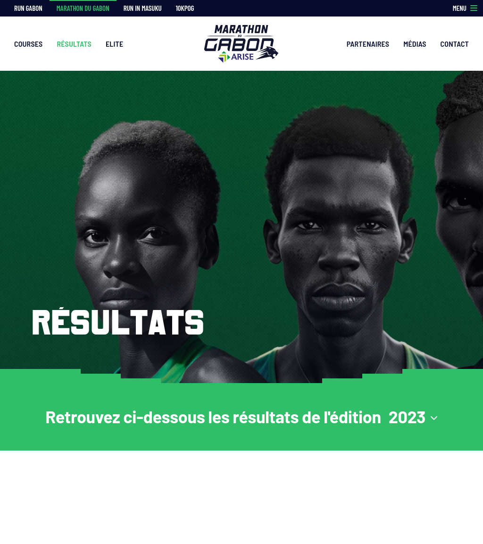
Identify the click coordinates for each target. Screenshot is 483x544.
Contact (455, 43)
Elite (114, 43)
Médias (414, 43)
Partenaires (368, 43)
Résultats (74, 43)
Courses (28, 43)
